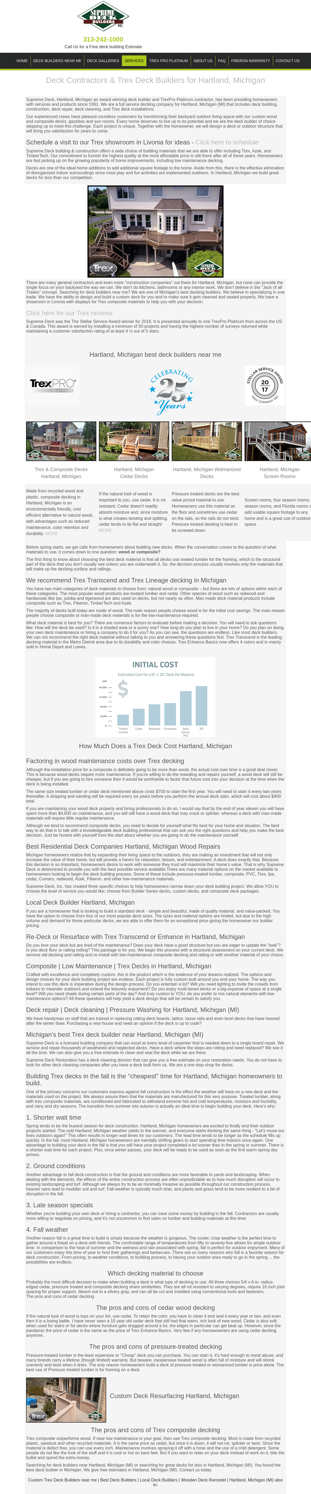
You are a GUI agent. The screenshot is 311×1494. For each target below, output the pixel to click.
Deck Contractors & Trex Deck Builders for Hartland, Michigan (155, 80)
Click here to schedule (227, 142)
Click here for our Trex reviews (69, 313)
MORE (51, 533)
